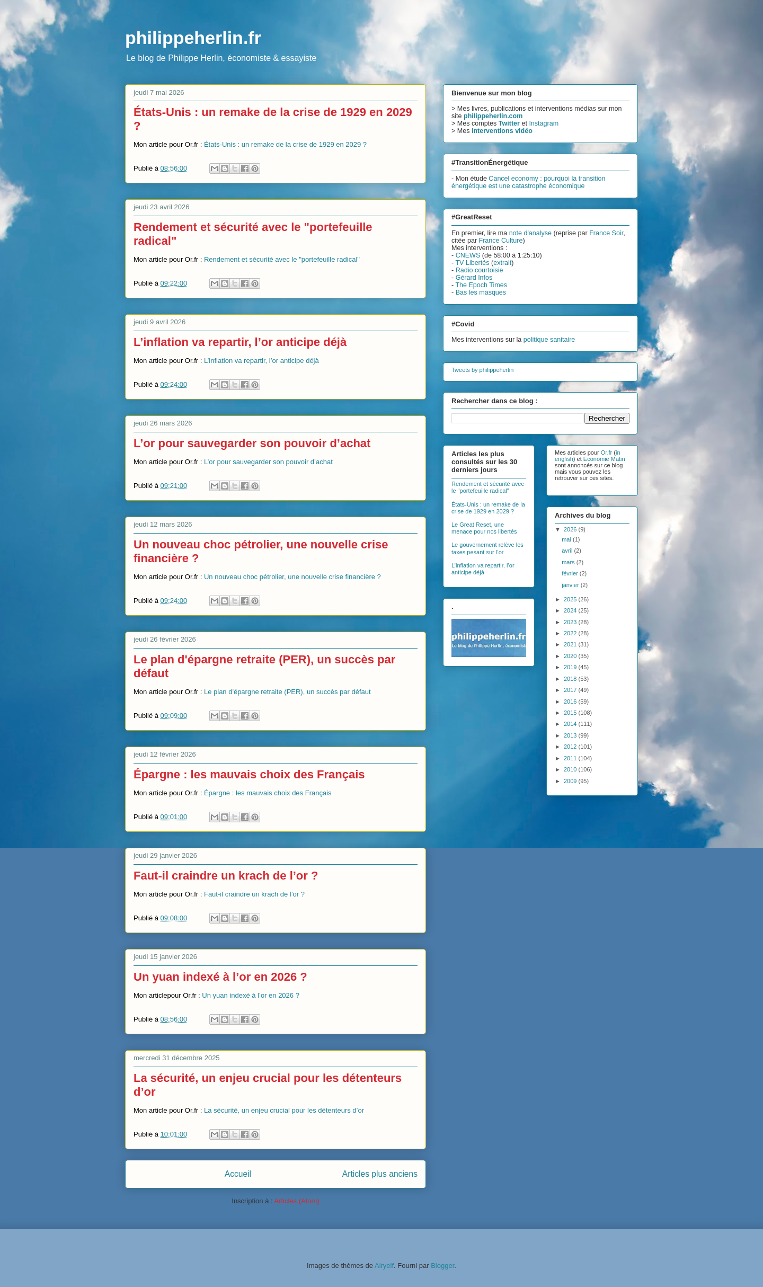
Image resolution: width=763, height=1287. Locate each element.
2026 (571, 529)
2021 (571, 644)
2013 (571, 735)
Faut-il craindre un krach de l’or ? (226, 875)
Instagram (543, 123)
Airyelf (384, 1266)
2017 (571, 690)
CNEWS (468, 255)
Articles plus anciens (380, 1173)
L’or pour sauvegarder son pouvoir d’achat (252, 443)
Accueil (238, 1173)
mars (569, 562)
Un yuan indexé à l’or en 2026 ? (220, 976)
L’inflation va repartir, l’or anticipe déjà (240, 342)
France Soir (606, 233)
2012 (571, 746)
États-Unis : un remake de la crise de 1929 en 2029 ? (285, 144)
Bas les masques (481, 292)
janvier (571, 585)
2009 (571, 781)
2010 (571, 769)
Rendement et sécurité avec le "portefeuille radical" (282, 259)
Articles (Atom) (296, 1201)
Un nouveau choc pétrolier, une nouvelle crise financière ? (292, 577)
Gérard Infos (474, 277)
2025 (571, 599)
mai (567, 539)
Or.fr (606, 452)
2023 (571, 622)
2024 (571, 610)
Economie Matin (604, 459)
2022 (571, 633)
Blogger (442, 1266)
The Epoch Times (481, 285)
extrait (502, 263)
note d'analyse (530, 233)
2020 (571, 656)
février (571, 573)
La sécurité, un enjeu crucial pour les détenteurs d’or (284, 1110)
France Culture (501, 240)
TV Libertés (472, 263)
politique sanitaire (549, 339)
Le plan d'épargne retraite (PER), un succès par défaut (287, 692)
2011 (571, 758)
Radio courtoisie (479, 270)
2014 (571, 724)
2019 (571, 667)
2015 (571, 712)
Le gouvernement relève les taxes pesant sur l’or (487, 548)
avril (568, 550)
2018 (571, 679)
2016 (571, 701)
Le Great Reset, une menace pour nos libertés (484, 528)
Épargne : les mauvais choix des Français (249, 774)
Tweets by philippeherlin (482, 370)
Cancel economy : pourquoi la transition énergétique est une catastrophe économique (528, 182)
